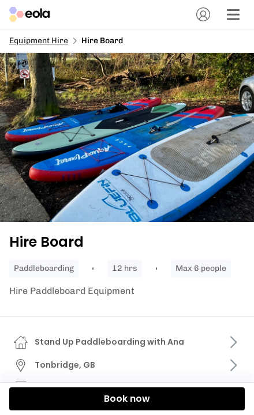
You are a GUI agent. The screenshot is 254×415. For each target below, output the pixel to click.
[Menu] (233, 14)
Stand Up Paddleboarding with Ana (109, 342)
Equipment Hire (38, 41)
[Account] (203, 14)
